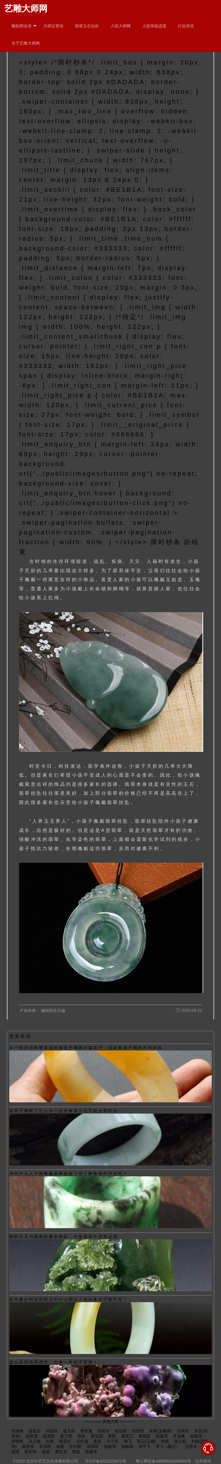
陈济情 (28, 1446)
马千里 (112, 1441)
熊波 (76, 1451)
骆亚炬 (65, 1441)
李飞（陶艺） (168, 1446)
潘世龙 (61, 1451)
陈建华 (91, 1451)
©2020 (18, 1461)
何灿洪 (52, 1431)
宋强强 (45, 1446)
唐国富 (144, 1436)
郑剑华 (30, 1451)
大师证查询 (53, 26)
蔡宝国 (97, 1436)
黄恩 (97, 1441)
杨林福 (127, 1446)
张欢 (81, 1436)
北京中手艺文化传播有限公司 (52, 1461)
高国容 (93, 1446)
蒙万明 (66, 1436)
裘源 (46, 1451)
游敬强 (196, 1436)
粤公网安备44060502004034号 (163, 1461)
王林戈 (183, 1431)
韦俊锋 (17, 1431)
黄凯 (112, 1436)
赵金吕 (34, 1431)
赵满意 (49, 1436)
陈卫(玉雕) (146, 1441)
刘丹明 (138, 1431)
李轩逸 (86, 1431)
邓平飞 (144, 1446)
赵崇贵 (32, 1436)
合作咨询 (203, 1461)
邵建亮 (162, 1436)
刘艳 (50, 1441)
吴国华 (103, 1431)
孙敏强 (110, 1446)
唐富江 (127, 1436)
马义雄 (34, 1441)
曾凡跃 (69, 1431)
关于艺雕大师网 (26, 43)
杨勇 (60, 1446)
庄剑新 (75, 1446)
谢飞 (128, 1441)
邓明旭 (17, 1441)
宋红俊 (82, 1441)
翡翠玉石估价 (87, 26)
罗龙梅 (179, 1436)
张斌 (165, 1441)
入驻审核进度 (154, 26)
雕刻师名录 (24, 26)
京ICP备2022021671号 (105, 1461)
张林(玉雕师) (160, 1431)
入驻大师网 (120, 26)
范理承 (191, 1446)
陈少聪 (180, 1441)
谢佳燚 (121, 1431)
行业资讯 (186, 26)
